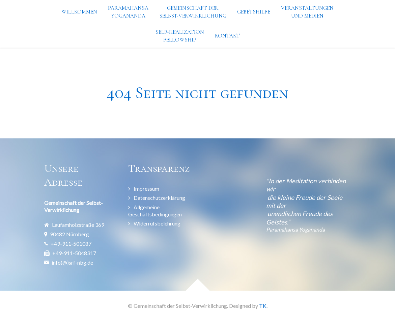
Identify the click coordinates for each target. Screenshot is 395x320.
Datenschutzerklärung (159, 197)
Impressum (146, 188)
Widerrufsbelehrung (157, 223)
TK (262, 305)
